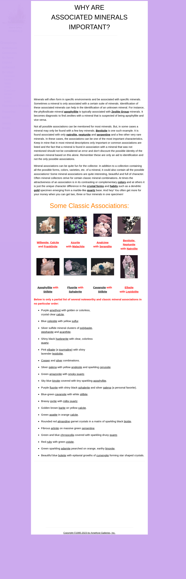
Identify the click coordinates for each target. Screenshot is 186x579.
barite (62, 407)
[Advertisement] (89, 64)
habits (114, 186)
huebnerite (62, 338)
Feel (167, 483)
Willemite (43, 242)
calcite (60, 314)
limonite (110, 448)
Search (6, 123)
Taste (167, 494)
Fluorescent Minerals (15, 105)
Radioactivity (167, 448)
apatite (53, 414)
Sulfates (8, 97)
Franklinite (50, 246)
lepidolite (57, 353)
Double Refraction (167, 357)
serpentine (103, 134)
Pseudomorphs (167, 575)
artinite (55, 428)
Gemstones (9, 52)
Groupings (8, 42)
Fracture (167, 219)
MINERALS (15, 30)
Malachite (78, 246)
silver (59, 360)
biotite (127, 421)
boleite (62, 455)
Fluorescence (167, 288)
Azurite (75, 242)
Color (166, 134)
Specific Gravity (167, 242)
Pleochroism (167, 379)
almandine (63, 421)
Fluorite (72, 287)
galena (53, 367)
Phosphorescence (167, 299)
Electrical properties (167, 517)
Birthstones (9, 47)
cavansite (61, 394)
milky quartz (70, 401)
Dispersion (167, 368)
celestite (52, 321)
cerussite (105, 367)
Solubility (167, 506)
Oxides (7, 86)
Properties (8, 111)
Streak (167, 253)
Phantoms (167, 552)
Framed (7, 62)
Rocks (6, 117)
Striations (167, 425)
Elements (8, 79)
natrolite (71, 134)
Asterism (167, 391)
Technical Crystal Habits (167, 180)
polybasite (86, 327)
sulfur (75, 321)
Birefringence (167, 345)
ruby (49, 441)
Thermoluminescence (167, 322)
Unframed (8, 66)
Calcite (54, 242)
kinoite (56, 380)
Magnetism (167, 460)
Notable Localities (167, 276)
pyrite (53, 401)
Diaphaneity (167, 157)
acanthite (65, 331)
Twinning (167, 437)
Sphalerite (75, 291)
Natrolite (132, 248)
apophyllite (71, 111)
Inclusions (167, 563)
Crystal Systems (167, 169)
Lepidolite (132, 291)
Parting (167, 414)
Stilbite (47, 291)
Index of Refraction (167, 334)
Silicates (8, 94)
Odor (167, 471)
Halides (7, 83)
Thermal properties (167, 540)
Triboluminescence (167, 311)
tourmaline (65, 349)
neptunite (85, 134)
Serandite (105, 246)
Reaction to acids (167, 529)
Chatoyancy (167, 402)
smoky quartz (76, 374)
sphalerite (84, 387)
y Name (9, 57)
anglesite (76, 367)
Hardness (167, 230)
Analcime (103, 242)
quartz (91, 190)
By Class (8, 71)
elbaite (51, 349)
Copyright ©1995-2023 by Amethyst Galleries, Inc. (89, 532)
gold (37, 190)
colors (122, 182)
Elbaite (129, 287)
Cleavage (167, 207)
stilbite (84, 394)
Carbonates (9, 76)
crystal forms (95, 186)
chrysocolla (67, 434)
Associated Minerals (167, 265)
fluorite (54, 387)
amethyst (55, 310)
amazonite (55, 374)
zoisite (70, 441)
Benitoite (101, 130)
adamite (65, 448)
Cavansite (99, 287)
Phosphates (9, 90)
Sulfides (8, 101)
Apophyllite (44, 287)
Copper (45, 360)
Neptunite (129, 244)
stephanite (47, 331)
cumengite (102, 455)
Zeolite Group (120, 111)
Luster (167, 146)
